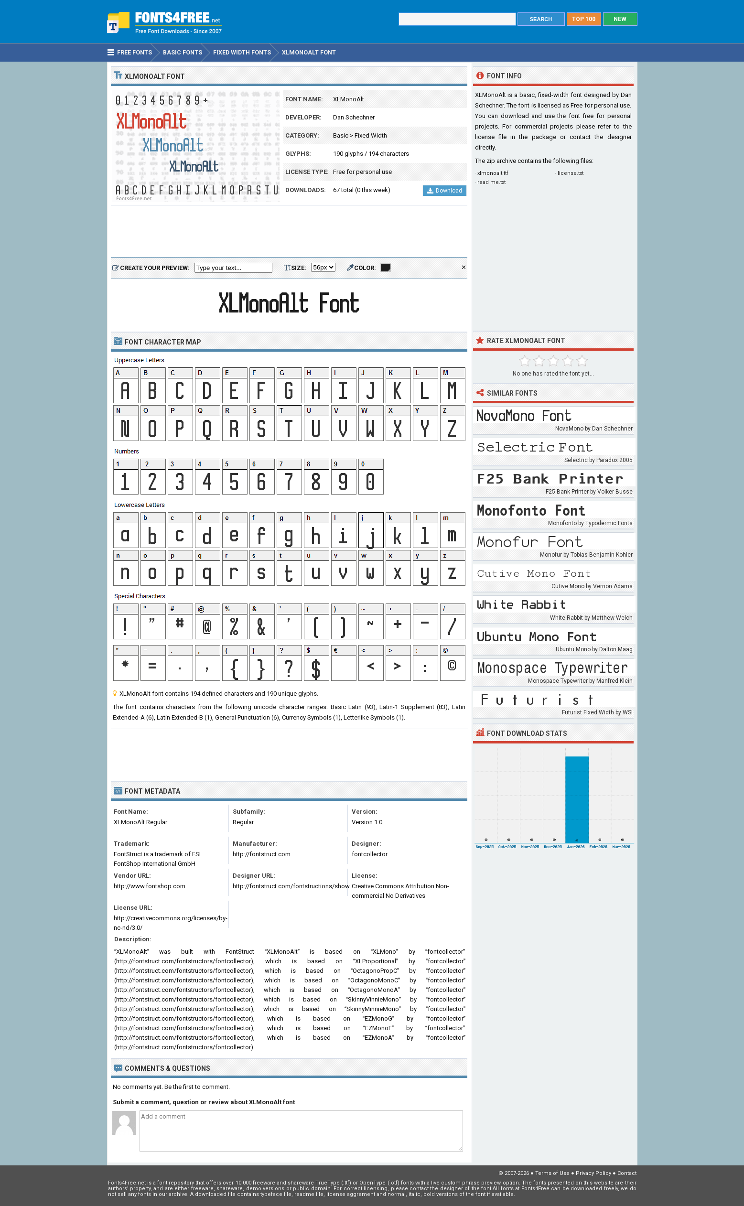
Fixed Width (371, 135)
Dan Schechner (354, 117)
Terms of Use (552, 1173)
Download (444, 190)
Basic (340, 135)
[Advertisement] (289, 231)
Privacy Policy (593, 1173)
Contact (626, 1173)
